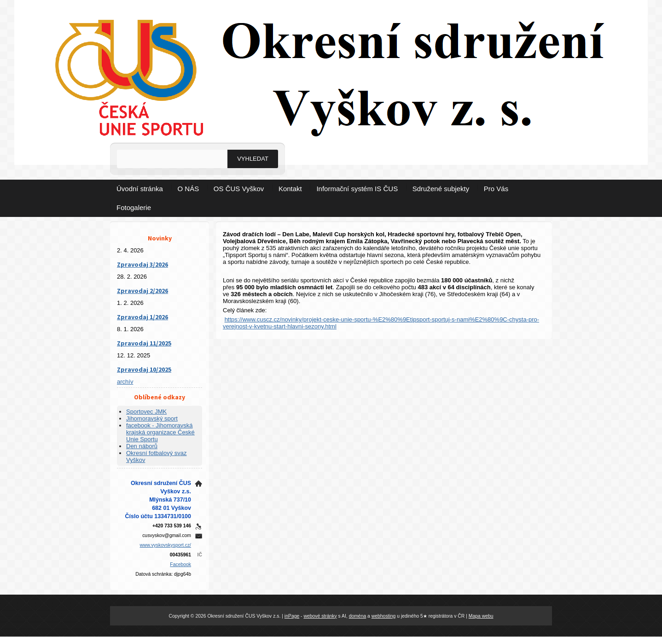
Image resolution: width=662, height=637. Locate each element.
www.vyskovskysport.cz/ (165, 545)
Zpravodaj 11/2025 (144, 343)
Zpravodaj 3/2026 (142, 264)
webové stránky (320, 616)
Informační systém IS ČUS (357, 189)
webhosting (384, 616)
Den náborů (141, 446)
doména (357, 616)
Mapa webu (481, 616)
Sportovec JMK (146, 411)
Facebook (180, 564)
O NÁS (188, 189)
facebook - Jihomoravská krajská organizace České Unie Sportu (160, 432)
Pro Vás (496, 189)
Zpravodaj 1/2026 (142, 317)
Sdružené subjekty (440, 189)
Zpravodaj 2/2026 (142, 290)
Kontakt (290, 189)
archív (125, 381)
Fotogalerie (133, 207)
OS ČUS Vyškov (239, 189)
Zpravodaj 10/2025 (144, 369)
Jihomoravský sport (152, 418)
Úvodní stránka (139, 189)
